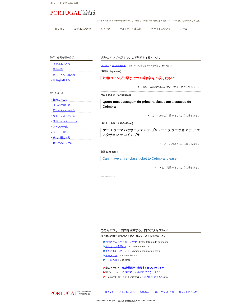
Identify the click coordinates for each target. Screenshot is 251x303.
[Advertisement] (125, 41)
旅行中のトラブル (62, 143)
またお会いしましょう (117, 251)
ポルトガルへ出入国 (64, 74)
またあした (111, 255)
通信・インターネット (65, 121)
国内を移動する (119, 66)
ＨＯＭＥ (105, 66)
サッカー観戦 (60, 132)
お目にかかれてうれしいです (121, 242)
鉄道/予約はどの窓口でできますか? (141, 272)
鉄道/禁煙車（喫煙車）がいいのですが (143, 267)
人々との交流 (60, 126)
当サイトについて (188, 292)
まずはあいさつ (61, 64)
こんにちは (111, 259)
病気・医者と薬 (61, 137)
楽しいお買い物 (61, 104)
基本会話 (58, 69)
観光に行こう (60, 99)
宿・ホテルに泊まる (64, 110)
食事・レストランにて (65, 115)
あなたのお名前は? (115, 246)
